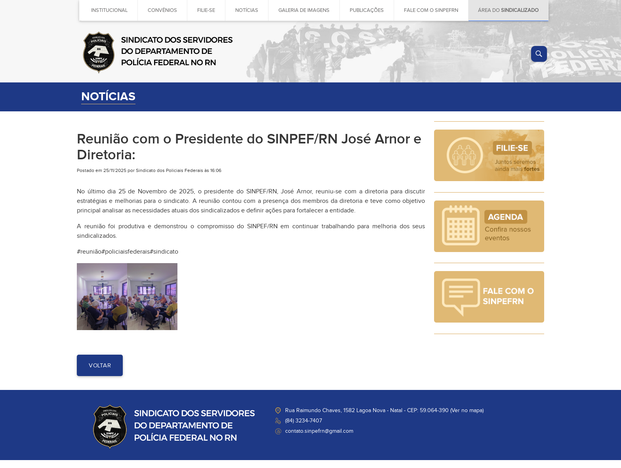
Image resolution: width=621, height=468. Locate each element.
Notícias (246, 10)
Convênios (162, 10)
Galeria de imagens (304, 10)
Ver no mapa (466, 410)
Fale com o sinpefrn (431, 10)
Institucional (109, 10)
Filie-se (206, 10)
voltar (100, 365)
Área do (508, 10)
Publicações (367, 10)
